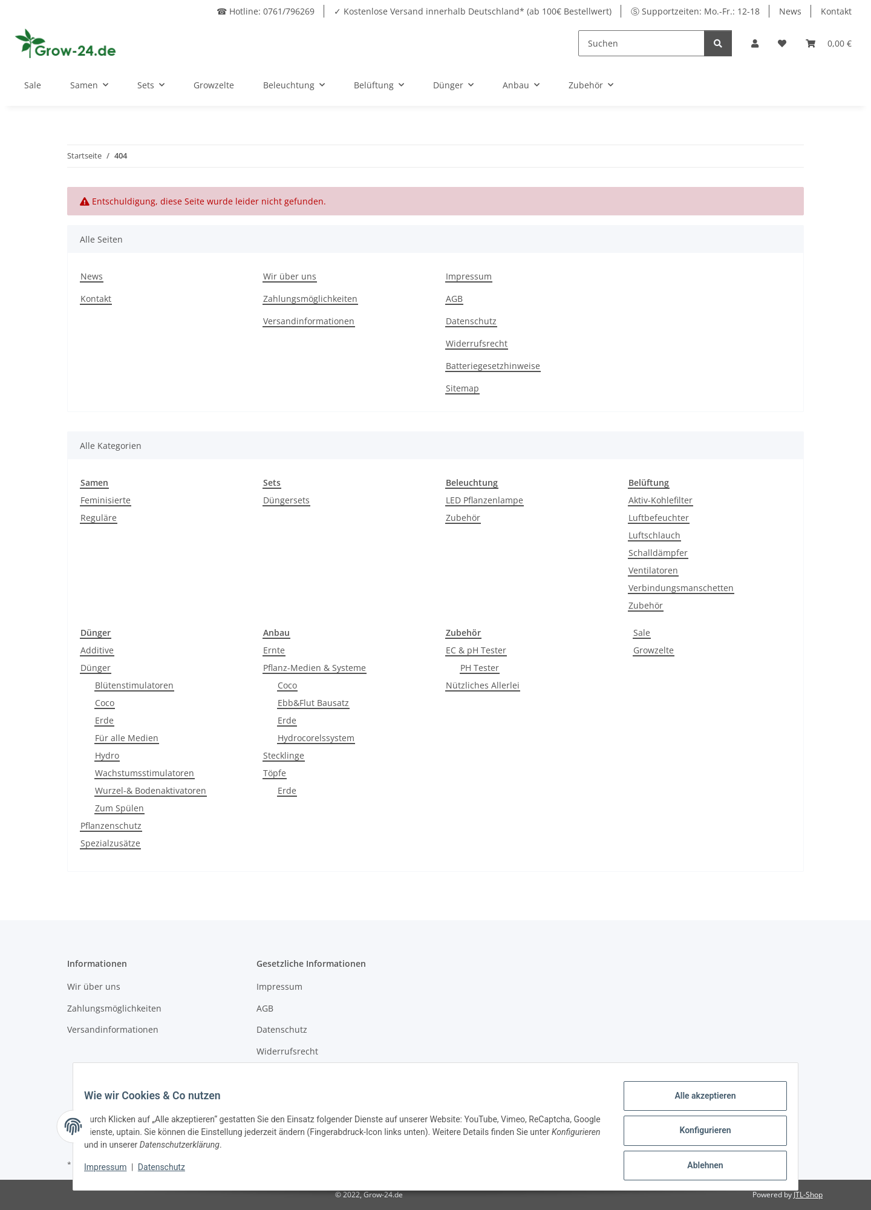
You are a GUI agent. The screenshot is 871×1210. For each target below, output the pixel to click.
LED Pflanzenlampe (484, 500)
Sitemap (462, 388)
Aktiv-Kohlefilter (660, 500)
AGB (454, 298)
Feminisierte (105, 500)
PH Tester (479, 667)
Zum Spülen (119, 808)
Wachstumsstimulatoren (144, 773)
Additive (97, 650)
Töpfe (274, 773)
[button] (755, 43)
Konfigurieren (696, 1135)
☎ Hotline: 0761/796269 (266, 11)
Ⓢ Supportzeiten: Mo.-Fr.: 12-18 (695, 11)
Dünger (95, 667)
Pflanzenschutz (111, 825)
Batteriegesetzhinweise (493, 365)
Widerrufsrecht (476, 343)
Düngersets (286, 500)
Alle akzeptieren (696, 1104)
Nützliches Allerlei (483, 685)
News (790, 11)
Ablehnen (696, 1167)
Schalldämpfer (658, 552)
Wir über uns (289, 276)
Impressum (469, 276)
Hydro (107, 755)
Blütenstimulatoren (134, 685)
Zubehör (463, 517)
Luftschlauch (654, 535)
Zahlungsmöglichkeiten (310, 298)
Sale (641, 632)
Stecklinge (283, 755)
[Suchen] (641, 43)
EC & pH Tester (476, 650)
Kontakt (836, 11)
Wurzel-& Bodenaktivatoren (150, 790)
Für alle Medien (126, 738)
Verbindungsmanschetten (681, 588)
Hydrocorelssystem (316, 738)
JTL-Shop (808, 1194)
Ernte (274, 650)
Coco (104, 702)
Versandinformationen (308, 321)
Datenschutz (471, 321)
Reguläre (98, 517)
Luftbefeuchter (658, 517)
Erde (104, 720)
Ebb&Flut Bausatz (313, 702)
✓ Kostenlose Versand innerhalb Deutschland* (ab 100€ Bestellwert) (473, 11)
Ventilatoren (653, 570)
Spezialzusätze (110, 843)
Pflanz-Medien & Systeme (314, 667)
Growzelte (653, 650)
